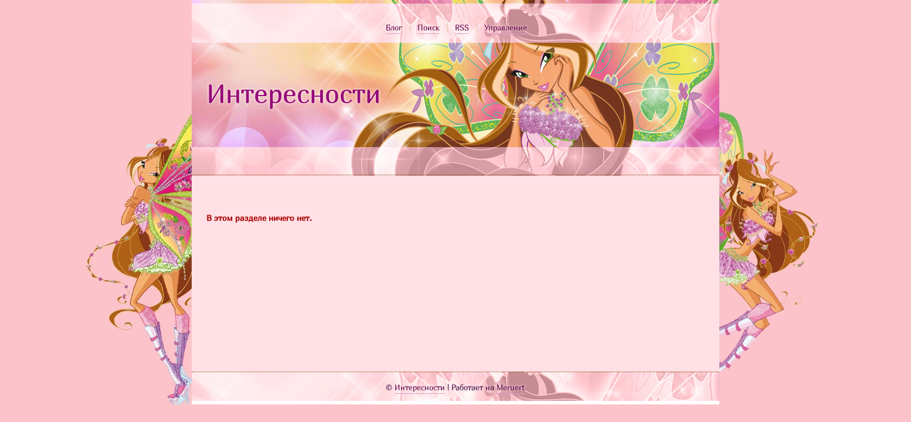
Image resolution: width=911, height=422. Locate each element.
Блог (394, 27)
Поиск (428, 27)
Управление (505, 27)
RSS (462, 27)
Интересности (293, 93)
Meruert (511, 387)
